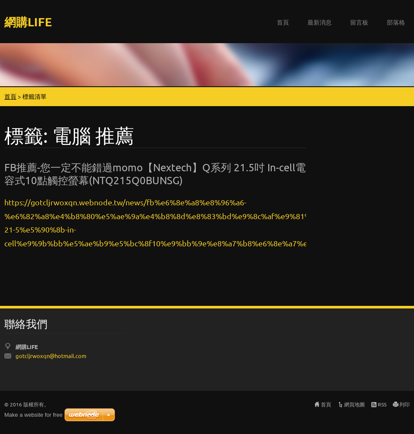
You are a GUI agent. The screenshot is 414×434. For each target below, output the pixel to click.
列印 (404, 404)
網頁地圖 (354, 404)
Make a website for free (33, 415)
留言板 (359, 22)
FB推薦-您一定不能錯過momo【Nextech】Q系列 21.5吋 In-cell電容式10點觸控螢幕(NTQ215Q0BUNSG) (155, 173)
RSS (382, 404)
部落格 (396, 22)
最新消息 (319, 22)
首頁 (283, 22)
